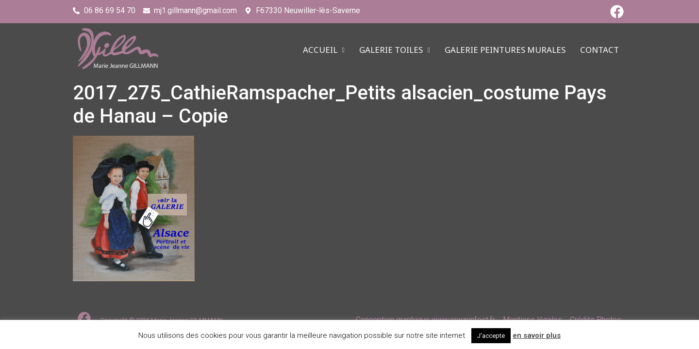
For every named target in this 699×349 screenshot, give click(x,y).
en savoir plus (537, 335)
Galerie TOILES (394, 50)
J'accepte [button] (491, 335)
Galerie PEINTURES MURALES (505, 50)
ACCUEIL (324, 50)
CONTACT (599, 50)
